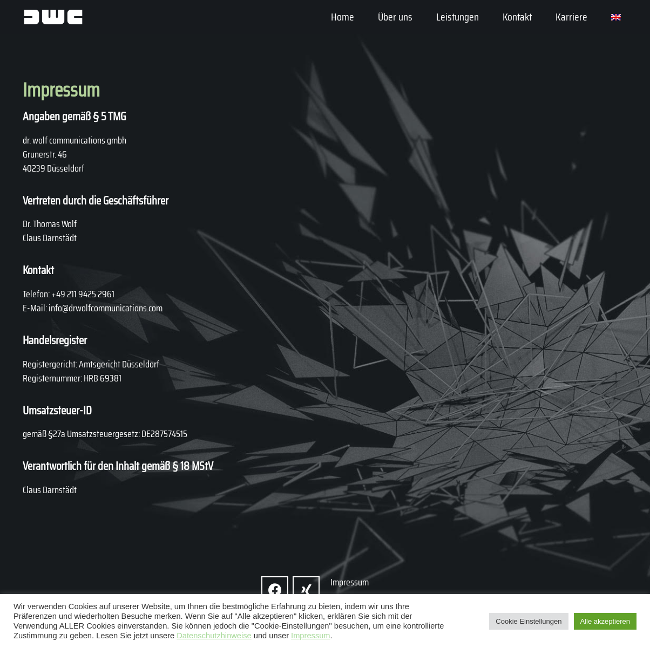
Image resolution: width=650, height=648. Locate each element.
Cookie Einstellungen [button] (528, 621)
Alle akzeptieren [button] (605, 621)
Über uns (395, 16)
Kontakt (517, 16)
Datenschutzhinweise (214, 635)
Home (342, 16)
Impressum (310, 635)
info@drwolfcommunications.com (105, 308)
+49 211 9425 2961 (82, 294)
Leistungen (457, 16)
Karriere (571, 16)
